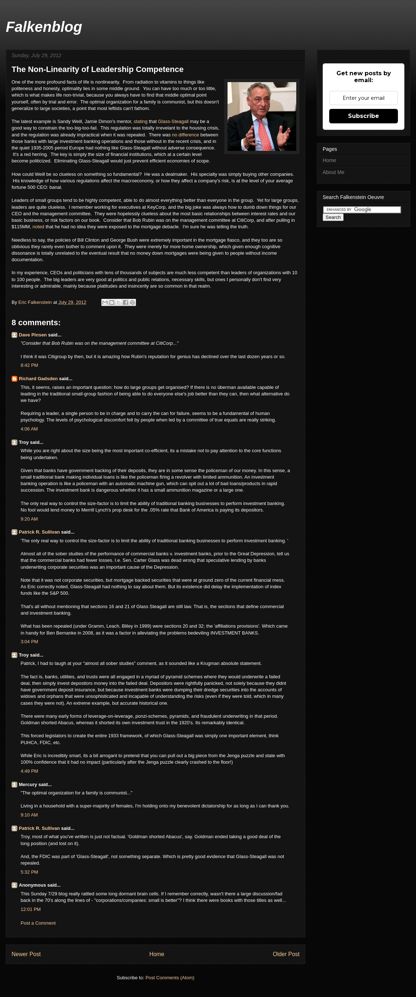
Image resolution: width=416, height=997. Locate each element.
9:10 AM (29, 815)
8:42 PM (29, 365)
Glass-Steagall (173, 121)
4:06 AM (29, 429)
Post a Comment (38, 923)
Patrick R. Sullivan (39, 532)
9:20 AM (29, 519)
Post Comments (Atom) (169, 977)
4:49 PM (29, 771)
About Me (333, 172)
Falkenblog (44, 27)
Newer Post (26, 954)
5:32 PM (29, 872)
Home (157, 954)
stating (141, 121)
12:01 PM (31, 909)
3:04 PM (29, 641)
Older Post (286, 954)
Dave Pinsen (33, 335)
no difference (185, 134)
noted (39, 226)
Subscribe (363, 116)
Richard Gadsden (38, 378)
